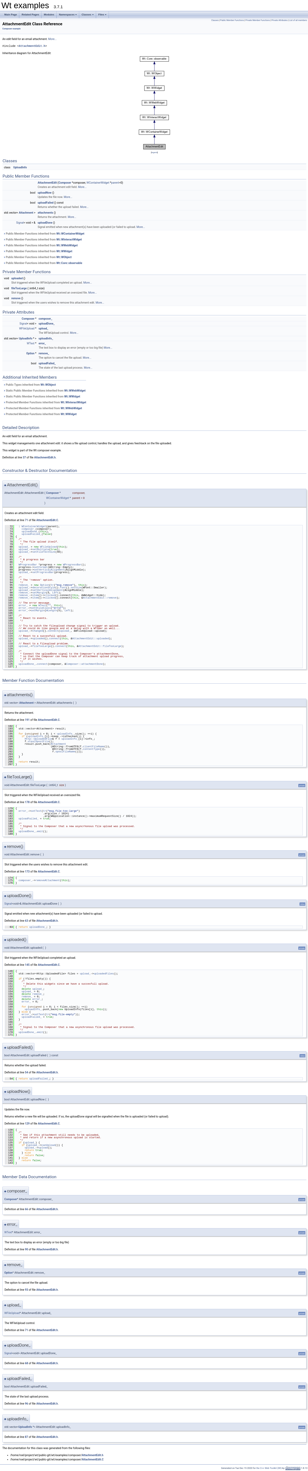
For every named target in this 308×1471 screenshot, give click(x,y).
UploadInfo (20, 167)
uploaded (17, 278)
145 (27, 964)
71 (26, 520)
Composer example (11, 28)
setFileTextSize (43, 552)
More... (52, 39)
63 (26, 920)
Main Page (10, 14)
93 (26, 1289)
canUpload (48, 1145)
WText (30, 343)
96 (26, 1403)
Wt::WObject (64, 257)
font (63, 587)
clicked (50, 595)
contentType (91, 749)
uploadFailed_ (47, 363)
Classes (88, 15)
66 (26, 1209)
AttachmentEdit (47, 182)
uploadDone (45, 222)
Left (55, 592)
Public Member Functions (232, 20)
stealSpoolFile (38, 741)
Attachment (26, 212)
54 (26, 1072)
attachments (45, 212)
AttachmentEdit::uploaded (90, 638)
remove (15, 298)
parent (115, 182)
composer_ (45, 318)
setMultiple (40, 549)
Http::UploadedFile (38, 739)
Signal (20, 222)
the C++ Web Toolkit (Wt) (269, 1468)
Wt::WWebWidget (67, 245)
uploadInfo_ (45, 338)
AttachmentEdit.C (47, 520)
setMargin (39, 592)
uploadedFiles (104, 973)
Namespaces (68, 15)
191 (27, 719)
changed (37, 631)
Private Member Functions (258, 20)
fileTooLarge (19, 288)
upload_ (43, 328)
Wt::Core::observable (69, 263)
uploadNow (45, 192)
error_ (42, 343)
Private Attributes (279, 20)
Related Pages (30, 14)
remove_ (43, 353)
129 (27, 1123)
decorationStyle (43, 587)
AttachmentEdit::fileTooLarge (99, 646)
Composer (65, 182)
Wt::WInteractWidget (69, 239)
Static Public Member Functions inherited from (44, 390)
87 (26, 1436)
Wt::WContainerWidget (70, 233)
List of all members (298, 20)
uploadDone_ (46, 323)
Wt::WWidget (64, 251)
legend (154, 152)
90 (26, 1249)
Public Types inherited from (29, 384)
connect (53, 631)
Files (102, 15)
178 (27, 802)
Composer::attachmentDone (84, 664)
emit (40, 831)
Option (30, 353)
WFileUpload (26, 328)
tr (52, 585)
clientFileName (93, 746)
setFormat (41, 567)
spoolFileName (65, 751)
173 (27, 871)
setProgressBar (43, 572)
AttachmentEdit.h (32, 46)
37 (24, 457)
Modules (49, 14)
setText (36, 811)
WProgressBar (27, 564)
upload (43, 1147)
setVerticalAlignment (49, 569)
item (35, 595)
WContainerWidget (97, 182)
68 (26, 1363)
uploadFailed (46, 202)
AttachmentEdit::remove (100, 597)
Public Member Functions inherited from (43, 233)
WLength (51, 610)
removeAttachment (47, 880)
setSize (76, 587)
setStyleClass (41, 608)
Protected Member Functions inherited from (44, 402)
